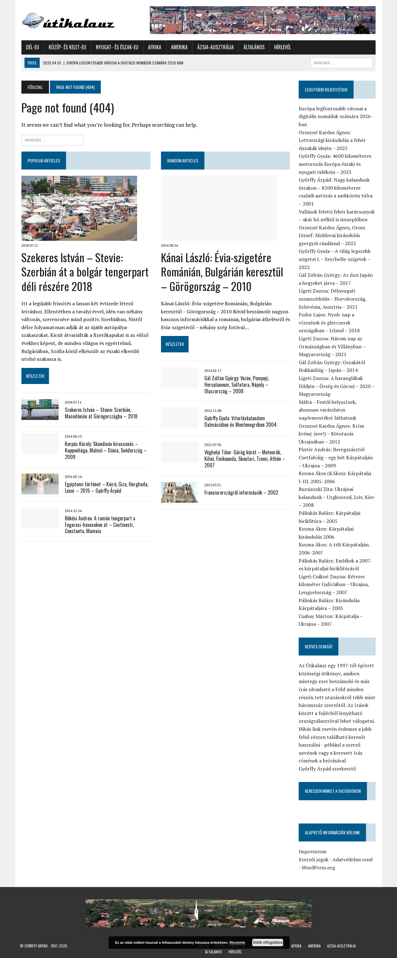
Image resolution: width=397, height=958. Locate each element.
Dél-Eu (31, 47)
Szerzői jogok (314, 859)
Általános (252, 47)
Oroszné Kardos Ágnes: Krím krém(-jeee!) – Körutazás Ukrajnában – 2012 (332, 433)
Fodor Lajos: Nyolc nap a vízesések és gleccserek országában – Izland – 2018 (330, 322)
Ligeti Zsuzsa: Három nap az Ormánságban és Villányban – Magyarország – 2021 (333, 346)
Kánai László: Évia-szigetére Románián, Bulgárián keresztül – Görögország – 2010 (222, 271)
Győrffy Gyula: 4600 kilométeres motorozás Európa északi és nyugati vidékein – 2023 (336, 163)
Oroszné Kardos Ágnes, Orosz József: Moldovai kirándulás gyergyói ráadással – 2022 (333, 235)
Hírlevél (281, 47)
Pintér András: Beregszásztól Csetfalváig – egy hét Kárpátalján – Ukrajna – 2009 (337, 457)
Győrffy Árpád (36, 945)
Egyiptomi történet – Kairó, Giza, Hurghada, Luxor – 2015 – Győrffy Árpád (105, 487)
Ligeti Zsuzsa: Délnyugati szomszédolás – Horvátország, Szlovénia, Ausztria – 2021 (333, 298)
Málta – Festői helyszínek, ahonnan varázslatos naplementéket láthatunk (329, 410)
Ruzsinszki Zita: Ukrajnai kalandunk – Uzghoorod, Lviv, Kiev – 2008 (337, 497)
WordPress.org (319, 867)
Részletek (237, 942)
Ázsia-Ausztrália (214, 47)
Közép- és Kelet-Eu (66, 47)
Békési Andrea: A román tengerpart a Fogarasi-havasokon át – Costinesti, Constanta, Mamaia (98, 524)
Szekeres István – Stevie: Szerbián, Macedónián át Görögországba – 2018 (99, 413)
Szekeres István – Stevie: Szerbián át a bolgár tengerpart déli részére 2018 (83, 271)
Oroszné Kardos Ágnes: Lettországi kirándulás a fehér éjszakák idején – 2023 (333, 140)
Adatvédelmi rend (353, 859)
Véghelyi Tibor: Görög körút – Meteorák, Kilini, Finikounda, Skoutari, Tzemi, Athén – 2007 (244, 458)
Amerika (177, 47)
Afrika (153, 47)
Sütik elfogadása (268, 942)
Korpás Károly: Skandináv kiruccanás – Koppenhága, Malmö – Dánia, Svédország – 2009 (104, 450)
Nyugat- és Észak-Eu (115, 47)
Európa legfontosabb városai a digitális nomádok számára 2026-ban (337, 116)
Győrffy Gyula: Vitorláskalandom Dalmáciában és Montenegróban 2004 (247, 421)
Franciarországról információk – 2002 (241, 492)
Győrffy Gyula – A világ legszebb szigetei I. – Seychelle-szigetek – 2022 (336, 259)
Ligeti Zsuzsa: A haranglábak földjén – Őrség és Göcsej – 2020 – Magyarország (337, 386)
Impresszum (314, 851)
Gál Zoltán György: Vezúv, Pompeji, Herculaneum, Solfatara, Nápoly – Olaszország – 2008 (236, 384)
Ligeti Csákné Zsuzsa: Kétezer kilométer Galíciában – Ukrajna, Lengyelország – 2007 (335, 584)
